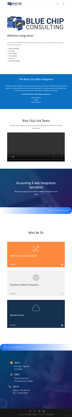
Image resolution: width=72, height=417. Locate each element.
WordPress (49, 414)
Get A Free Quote (51, 210)
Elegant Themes (32, 414)
